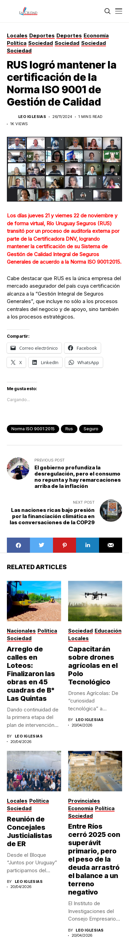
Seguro (91, 428)
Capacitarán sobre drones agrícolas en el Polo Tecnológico (93, 665)
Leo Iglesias (32, 117)
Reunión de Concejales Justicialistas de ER (29, 831)
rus (69, 428)
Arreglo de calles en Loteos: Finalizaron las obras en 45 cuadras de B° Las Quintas (31, 674)
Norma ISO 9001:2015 (33, 428)
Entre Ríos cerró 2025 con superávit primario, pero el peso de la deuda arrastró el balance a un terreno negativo (94, 859)
